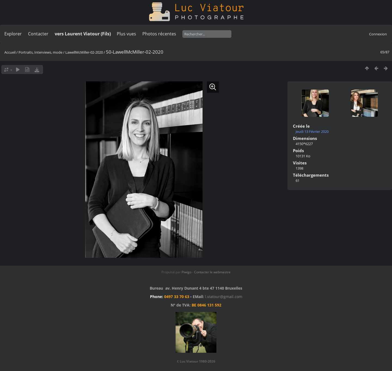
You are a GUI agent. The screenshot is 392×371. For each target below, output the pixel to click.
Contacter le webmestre (212, 272)
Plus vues (126, 34)
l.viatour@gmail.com (223, 296)
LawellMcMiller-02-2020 (84, 52)
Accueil (10, 52)
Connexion (378, 34)
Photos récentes (159, 34)
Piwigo (186, 272)
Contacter (38, 34)
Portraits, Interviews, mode (40, 52)
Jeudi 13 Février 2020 (312, 131)
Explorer (13, 34)
